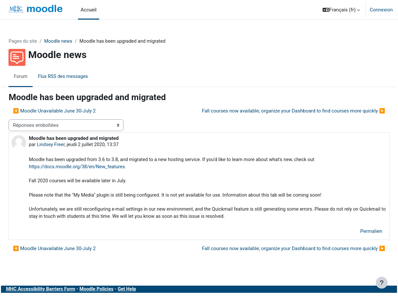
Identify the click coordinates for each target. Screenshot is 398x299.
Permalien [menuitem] (357, 234)
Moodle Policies (114, 292)
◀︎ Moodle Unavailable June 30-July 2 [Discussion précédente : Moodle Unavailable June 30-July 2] (68, 111)
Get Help (145, 292)
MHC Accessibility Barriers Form (56, 292)
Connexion (381, 10)
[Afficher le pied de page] (382, 283)
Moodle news (74, 41)
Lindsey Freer (66, 145)
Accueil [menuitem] (89, 10)
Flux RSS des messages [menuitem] (79, 77)
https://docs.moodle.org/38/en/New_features (93, 168)
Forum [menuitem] (35, 77)
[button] (341, 10)
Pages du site (38, 41)
